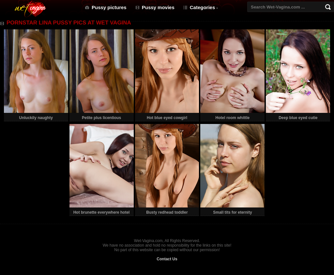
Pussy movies (158, 7)
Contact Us (167, 259)
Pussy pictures (109, 7)
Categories (202, 7)
